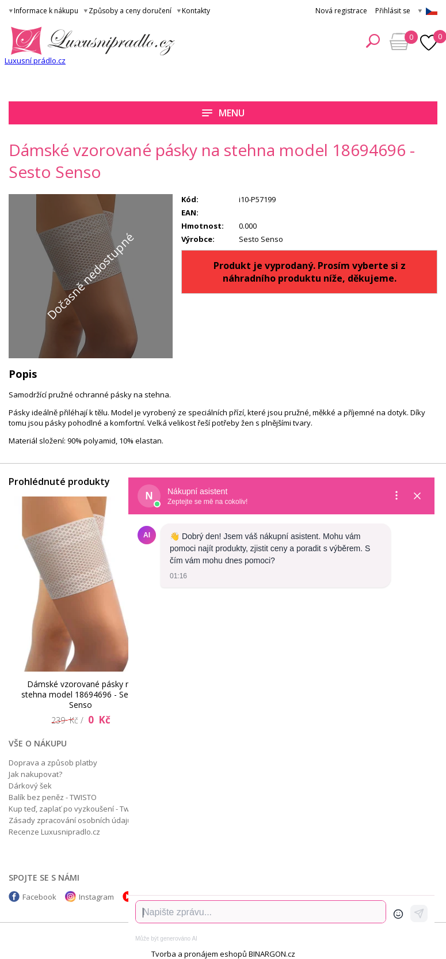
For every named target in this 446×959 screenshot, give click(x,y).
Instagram (96, 897)
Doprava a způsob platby (53, 762)
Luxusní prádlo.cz (35, 60)
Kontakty (196, 11)
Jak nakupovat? (35, 774)
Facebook (39, 897)
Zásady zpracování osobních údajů (70, 820)
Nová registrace (341, 11)
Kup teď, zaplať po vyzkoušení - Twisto (75, 808)
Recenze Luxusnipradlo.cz (54, 832)
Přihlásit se (392, 11)
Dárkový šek (30, 785)
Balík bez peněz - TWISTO (53, 797)
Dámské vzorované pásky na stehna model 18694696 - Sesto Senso (80, 694)
